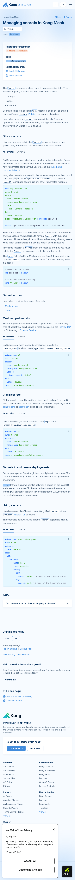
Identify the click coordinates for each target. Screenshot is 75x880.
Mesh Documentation (16, 51)
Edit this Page (26, 649)
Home (5, 17)
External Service (28, 330)
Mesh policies (15, 75)
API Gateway (9, 770)
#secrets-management (16, 61)
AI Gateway (8, 774)
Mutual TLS (19, 514)
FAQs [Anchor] (6, 595)
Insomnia (43, 778)
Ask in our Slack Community (17, 696)
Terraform (43, 808)
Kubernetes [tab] (8, 152)
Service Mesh (9, 778)
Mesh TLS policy (17, 71)
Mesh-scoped (12, 306)
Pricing (6, 786)
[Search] (56, 4)
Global (8, 310)
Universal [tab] (21, 152)
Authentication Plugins (13, 804)
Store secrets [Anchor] (12, 136)
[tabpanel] (37, 205)
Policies (32, 114)
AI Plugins (7, 796)
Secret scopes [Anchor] (12, 295)
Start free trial (16, 748)
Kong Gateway (46, 766)
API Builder (8, 782)
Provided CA (65, 327)
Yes (7, 638)
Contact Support (12, 700)
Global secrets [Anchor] (11, 394)
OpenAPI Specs (46, 782)
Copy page (10, 29)
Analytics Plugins (11, 800)
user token (24, 406)
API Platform (8, 766)
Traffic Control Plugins (13, 812)
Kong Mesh (14, 17)
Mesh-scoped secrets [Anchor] (16, 318)
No (16, 638)
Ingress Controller (47, 786)
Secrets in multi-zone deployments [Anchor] (26, 467)
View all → (8, 816)
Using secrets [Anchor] (12, 505)
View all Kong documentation (16, 654)
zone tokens (9, 406)
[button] (68, 188)
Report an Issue (10, 649)
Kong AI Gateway (47, 770)
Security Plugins (10, 808)
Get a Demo (35, 748)
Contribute (10, 679)
